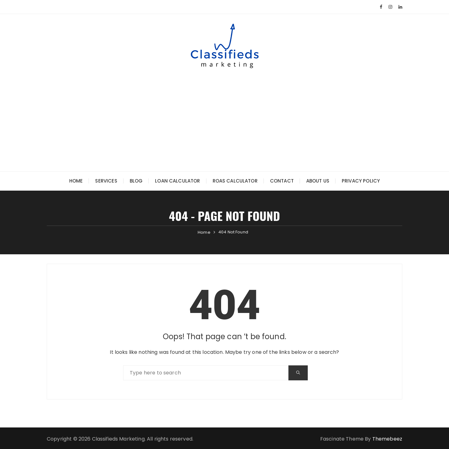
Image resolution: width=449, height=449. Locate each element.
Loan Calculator (177, 181)
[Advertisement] (224, 115)
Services (106, 181)
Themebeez (387, 438)
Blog (136, 181)
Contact (282, 181)
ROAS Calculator (235, 181)
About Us (317, 181)
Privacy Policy (361, 181)
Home (76, 181)
